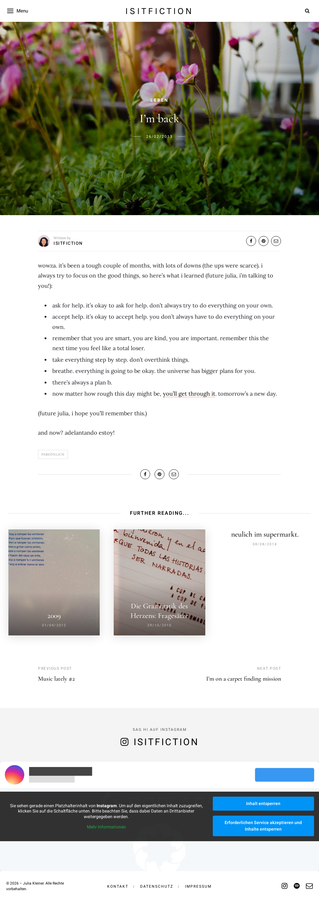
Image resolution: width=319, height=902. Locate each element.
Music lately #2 (56, 676)
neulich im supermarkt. (265, 534)
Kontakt (117, 884)
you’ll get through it (189, 393)
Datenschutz (156, 884)
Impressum (198, 884)
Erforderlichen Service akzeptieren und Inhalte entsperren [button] (263, 823)
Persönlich (52, 454)
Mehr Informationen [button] (106, 825)
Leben (159, 100)
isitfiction (159, 11)
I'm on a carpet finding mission (243, 676)
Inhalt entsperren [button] (263, 801)
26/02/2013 (159, 136)
